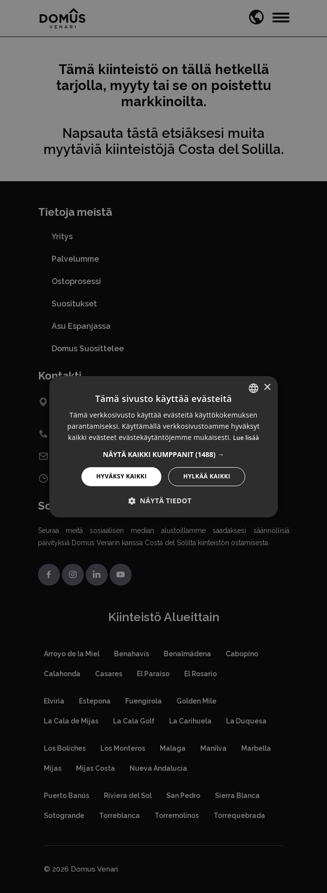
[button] (163, 454)
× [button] (266, 387)
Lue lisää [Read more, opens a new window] (246, 438)
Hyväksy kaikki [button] (121, 476)
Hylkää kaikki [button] (206, 476)
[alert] (163, 446)
